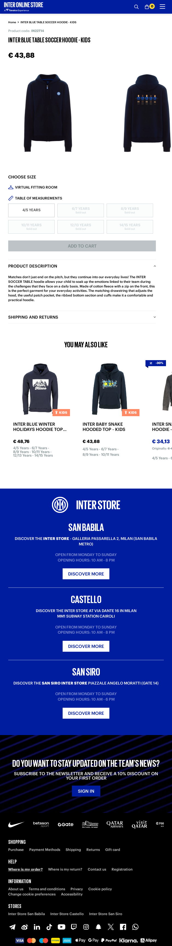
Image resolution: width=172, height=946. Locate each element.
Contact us (97, 869)
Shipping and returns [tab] (33, 317)
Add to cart (82, 246)
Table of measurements (38, 198)
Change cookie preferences (32, 894)
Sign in (86, 791)
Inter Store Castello (67, 914)
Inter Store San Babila (26, 914)
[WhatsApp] (135, 927)
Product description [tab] (32, 266)
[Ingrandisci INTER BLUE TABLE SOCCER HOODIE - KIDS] (49, 113)
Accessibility (72, 894)
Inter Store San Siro (105, 914)
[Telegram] (12, 927)
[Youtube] (61, 927)
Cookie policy (100, 889)
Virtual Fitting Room (36, 187)
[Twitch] (74, 927)
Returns (93, 849)
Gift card (112, 849)
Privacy (77, 889)
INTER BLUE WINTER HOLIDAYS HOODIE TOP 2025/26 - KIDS (38, 427)
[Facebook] (123, 927)
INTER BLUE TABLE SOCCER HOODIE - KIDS (48, 22)
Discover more (86, 574)
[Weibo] (25, 927)
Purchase (16, 849)
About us (15, 889)
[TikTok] (49, 927)
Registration (122, 869)
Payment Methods (44, 849)
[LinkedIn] (37, 927)
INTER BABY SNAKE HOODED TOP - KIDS (104, 427)
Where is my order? (25, 869)
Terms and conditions (47, 889)
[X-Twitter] (111, 927)
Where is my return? (65, 869)
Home (12, 22)
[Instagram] (86, 927)
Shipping (73, 849)
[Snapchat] (98, 927)
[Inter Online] (23, 7)
